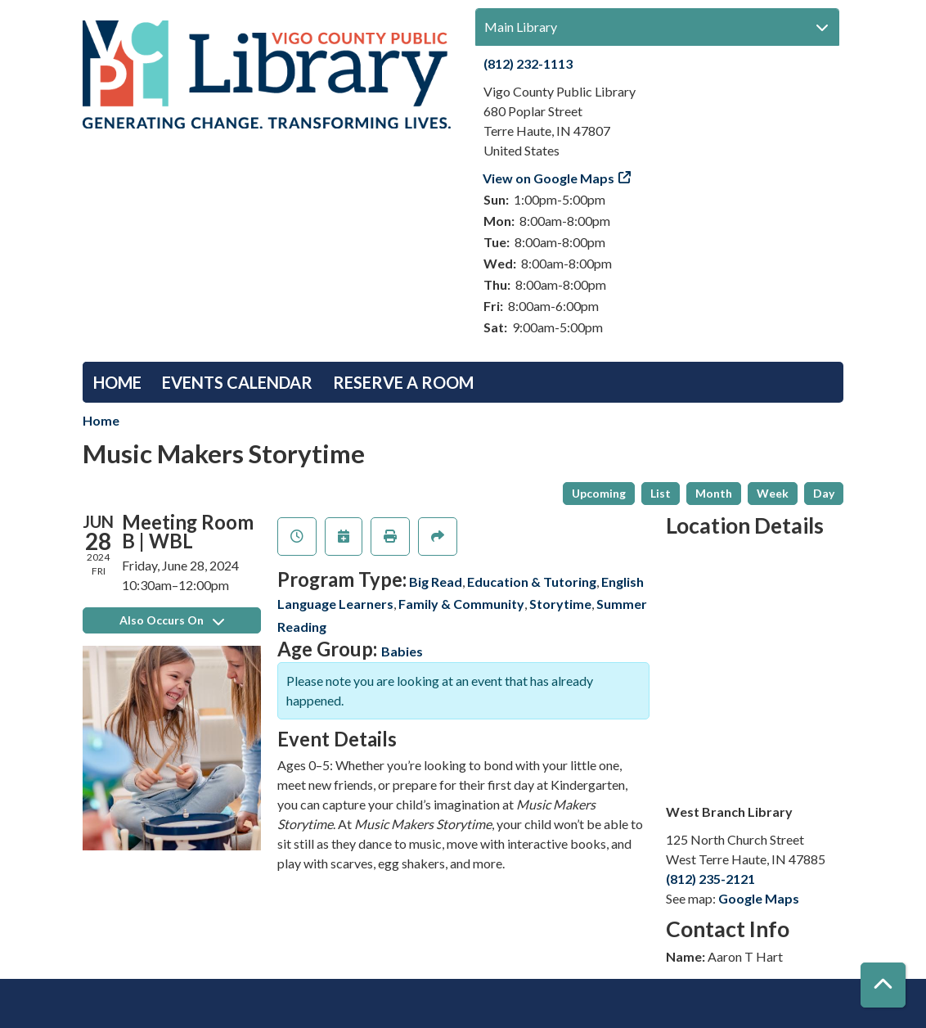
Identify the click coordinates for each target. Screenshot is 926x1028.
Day (823, 493)
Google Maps (758, 898)
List (660, 493)
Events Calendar (237, 382)
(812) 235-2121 (710, 878)
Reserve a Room (403, 382)
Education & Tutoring (531, 581)
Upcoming (599, 493)
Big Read (435, 581)
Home (117, 382)
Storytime (560, 603)
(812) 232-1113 (528, 63)
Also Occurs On (171, 620)
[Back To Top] (883, 985)
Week (773, 493)
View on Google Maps (548, 178)
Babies (402, 651)
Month (713, 493)
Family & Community (461, 603)
